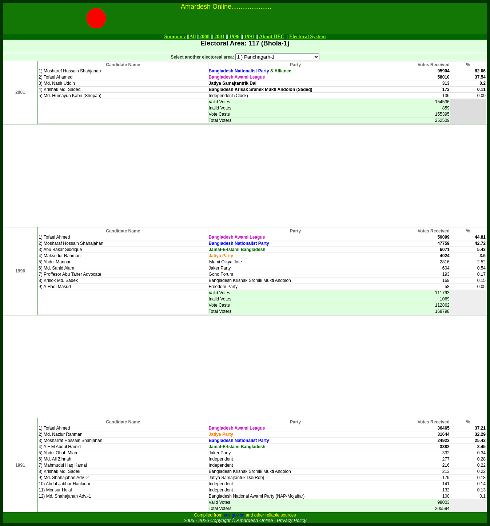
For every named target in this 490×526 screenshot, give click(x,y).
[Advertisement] (245, 176)
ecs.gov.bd (234, 515)
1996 (234, 36)
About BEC (271, 36)
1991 (249, 36)
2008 (204, 36)
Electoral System (307, 36)
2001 (219, 36)
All (192, 36)
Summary (175, 36)
